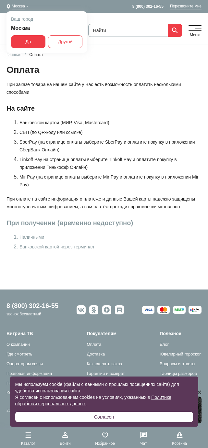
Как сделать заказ (104, 363)
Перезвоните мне (186, 6)
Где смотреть (19, 354)
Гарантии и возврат (106, 373)
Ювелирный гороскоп (181, 354)
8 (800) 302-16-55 (148, 6)
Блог (164, 344)
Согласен (104, 417)
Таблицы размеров (178, 373)
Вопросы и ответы (177, 363)
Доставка (96, 354)
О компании (18, 344)
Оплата (94, 344)
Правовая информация (29, 373)
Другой (65, 41)
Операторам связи (24, 363)
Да (28, 41)
